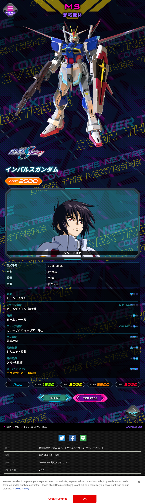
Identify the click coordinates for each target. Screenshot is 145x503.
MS (17, 426)
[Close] (139, 486)
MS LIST (55, 398)
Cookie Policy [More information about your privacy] (21, 493)
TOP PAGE (90, 398)
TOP (8, 426)
